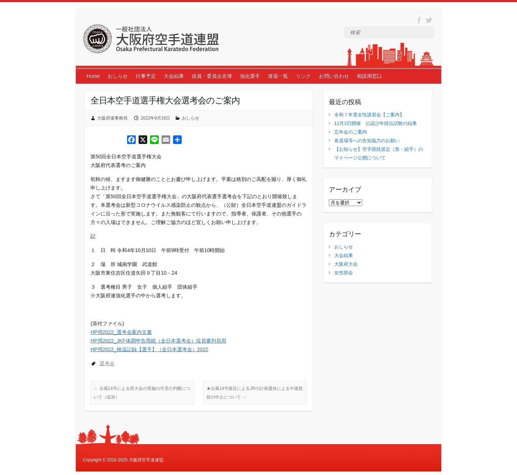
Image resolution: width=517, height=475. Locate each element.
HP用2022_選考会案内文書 (121, 332)
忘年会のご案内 (350, 132)
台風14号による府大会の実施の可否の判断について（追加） (142, 393)
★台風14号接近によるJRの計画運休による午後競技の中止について (254, 393)
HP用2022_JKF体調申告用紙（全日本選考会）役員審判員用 (158, 341)
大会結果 (174, 76)
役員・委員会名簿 (212, 76)
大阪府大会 (346, 264)
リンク (303, 76)
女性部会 (343, 272)
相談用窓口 (369, 76)
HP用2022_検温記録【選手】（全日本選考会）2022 (149, 349)
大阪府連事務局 (112, 118)
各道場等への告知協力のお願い (367, 140)
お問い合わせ (334, 76)
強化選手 (250, 76)
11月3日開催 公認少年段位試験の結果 (375, 123)
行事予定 (146, 76)
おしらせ (118, 76)
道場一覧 (278, 76)
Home (93, 76)
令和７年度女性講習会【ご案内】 (369, 114)
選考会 (107, 363)
